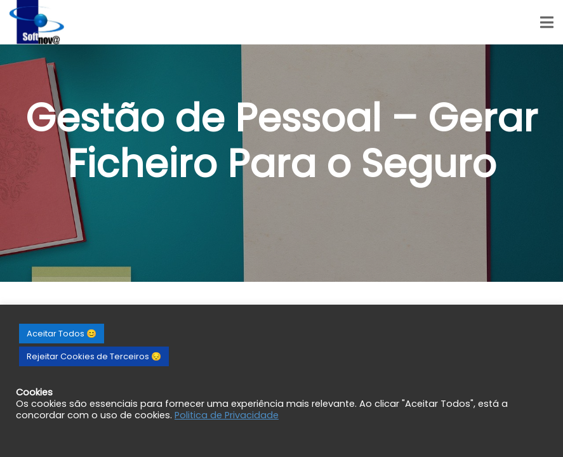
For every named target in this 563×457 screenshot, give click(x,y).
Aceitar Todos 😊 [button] (61, 334)
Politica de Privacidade (227, 415)
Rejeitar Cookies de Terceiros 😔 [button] (94, 356)
